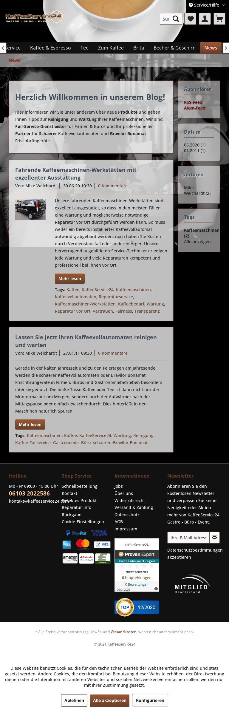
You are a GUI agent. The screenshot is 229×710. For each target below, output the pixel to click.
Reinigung (143, 435)
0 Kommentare (113, 186)
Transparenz (147, 311)
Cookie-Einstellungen (83, 521)
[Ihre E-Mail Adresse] (188, 538)
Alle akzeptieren (109, 700)
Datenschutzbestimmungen (195, 550)
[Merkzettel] (190, 19)
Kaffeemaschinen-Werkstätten (85, 304)
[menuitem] (171, 19)
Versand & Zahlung (133, 507)
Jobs (118, 486)
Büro (86, 442)
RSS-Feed (193, 102)
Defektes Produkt (79, 500)
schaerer (102, 442)
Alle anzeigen (197, 241)
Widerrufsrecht (129, 500)
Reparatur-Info (76, 507)
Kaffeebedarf (131, 304)
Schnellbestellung (80, 486)
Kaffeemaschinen (133, 289)
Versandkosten (124, 631)
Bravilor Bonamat (130, 442)
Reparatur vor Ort (72, 311)
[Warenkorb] (219, 19)
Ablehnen (74, 700)
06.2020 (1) (194, 145)
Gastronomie (66, 442)
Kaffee (72, 289)
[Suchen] (176, 19)
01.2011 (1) (194, 150)
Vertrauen (103, 311)
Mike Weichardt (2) (197, 190)
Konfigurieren (150, 700)
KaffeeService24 (98, 289)
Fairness (123, 311)
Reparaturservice (116, 297)
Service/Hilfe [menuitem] (204, 5)
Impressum (125, 529)
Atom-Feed (194, 108)
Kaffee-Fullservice (33, 442)
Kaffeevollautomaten (75, 297)
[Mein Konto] (205, 19)
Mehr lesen (69, 278)
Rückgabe (71, 514)
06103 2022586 (29, 493)
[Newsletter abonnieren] (214, 538)
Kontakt (69, 493)
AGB (118, 521)
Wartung (155, 304)
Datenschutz (127, 514)
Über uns (123, 493)
